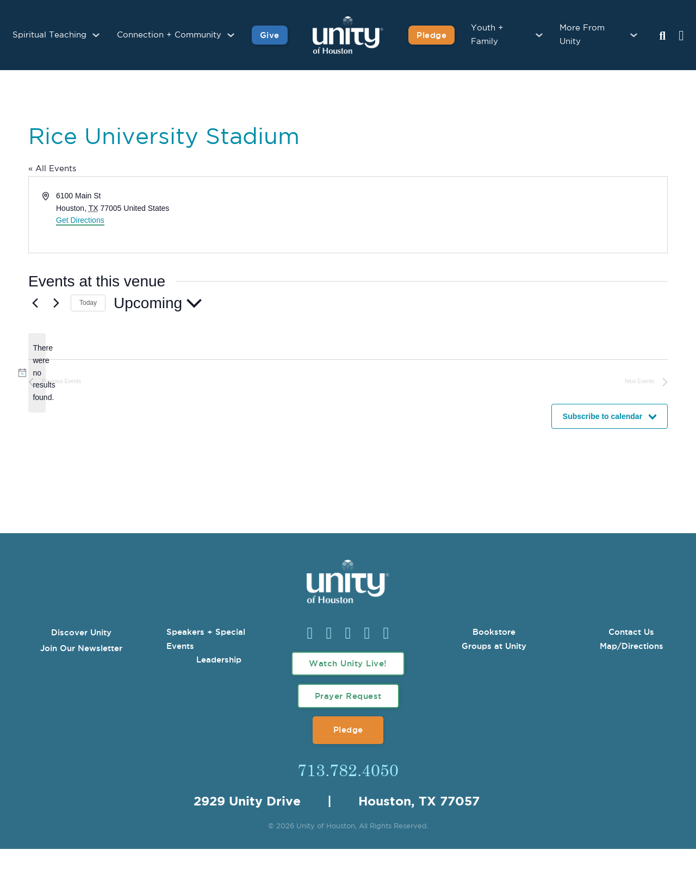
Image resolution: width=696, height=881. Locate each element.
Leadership (218, 659)
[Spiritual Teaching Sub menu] (96, 35)
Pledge (348, 729)
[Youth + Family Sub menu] (539, 35)
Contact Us (631, 631)
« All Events (52, 168)
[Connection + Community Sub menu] (231, 35)
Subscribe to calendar (602, 416)
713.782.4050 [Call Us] (348, 769)
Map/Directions (631, 646)
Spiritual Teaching (49, 35)
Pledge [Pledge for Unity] (431, 35)
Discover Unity (81, 632)
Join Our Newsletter (81, 648)
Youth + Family (487, 35)
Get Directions (80, 220)
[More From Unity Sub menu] (634, 35)
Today (88, 303)
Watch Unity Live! (348, 663)
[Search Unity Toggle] (662, 36)
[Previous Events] (34, 303)
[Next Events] (56, 303)
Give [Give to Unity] (269, 35)
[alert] (37, 372)
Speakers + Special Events (205, 639)
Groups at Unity (494, 646)
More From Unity (582, 35)
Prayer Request (348, 696)
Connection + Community (169, 35)
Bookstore (494, 631)
